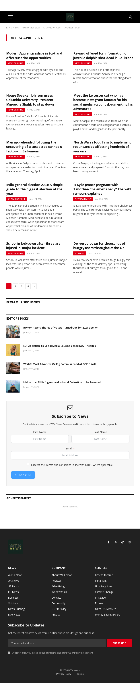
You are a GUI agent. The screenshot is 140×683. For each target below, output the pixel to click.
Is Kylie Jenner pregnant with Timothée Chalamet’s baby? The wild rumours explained (102, 189)
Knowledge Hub (17, 199)
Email (69, 448)
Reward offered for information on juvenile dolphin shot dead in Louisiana (103, 55)
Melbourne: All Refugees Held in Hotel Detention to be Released (61, 382)
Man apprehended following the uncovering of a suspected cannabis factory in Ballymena (34, 146)
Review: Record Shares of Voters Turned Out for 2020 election (60, 327)
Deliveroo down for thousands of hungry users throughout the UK (99, 245)
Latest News (12, 27)
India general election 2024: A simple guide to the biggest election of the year (34, 189)
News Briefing (15, 63)
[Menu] (10, 17)
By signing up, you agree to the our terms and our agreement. (51, 652)
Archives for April (52, 27)
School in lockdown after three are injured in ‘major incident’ (33, 245)
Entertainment (83, 199)
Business (79, 253)
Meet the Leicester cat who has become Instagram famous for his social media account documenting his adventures (103, 102)
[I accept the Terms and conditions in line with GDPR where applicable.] (28, 464)
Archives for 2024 (31, 27)
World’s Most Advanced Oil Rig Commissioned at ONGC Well (59, 364)
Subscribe (23, 475)
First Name (39, 432)
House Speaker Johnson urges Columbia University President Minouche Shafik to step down (30, 99)
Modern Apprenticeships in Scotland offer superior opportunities (34, 55)
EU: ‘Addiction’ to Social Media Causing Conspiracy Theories (59, 346)
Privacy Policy (73, 652)
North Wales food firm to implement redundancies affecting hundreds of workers (102, 146)
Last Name (100, 432)
